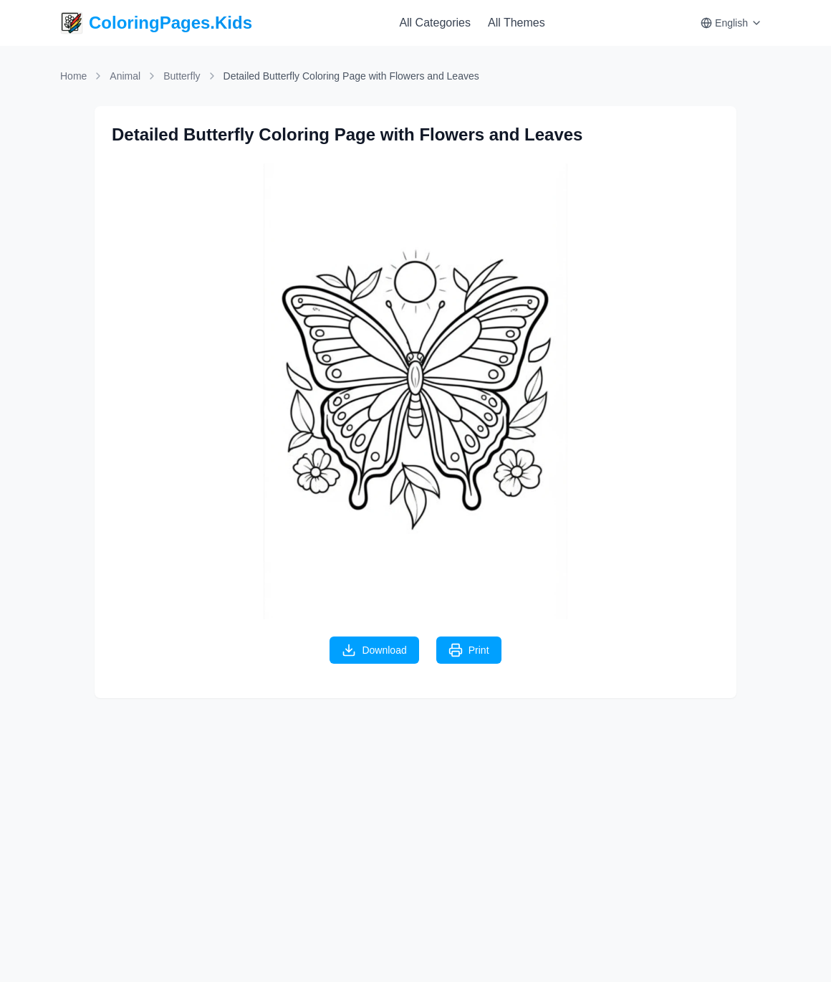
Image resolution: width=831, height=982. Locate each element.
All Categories (435, 22)
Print (468, 650)
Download (374, 650)
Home (73, 76)
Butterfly (181, 76)
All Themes (516, 22)
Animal (125, 76)
